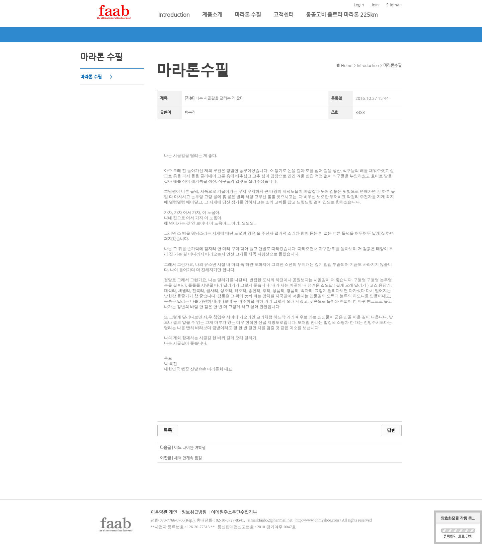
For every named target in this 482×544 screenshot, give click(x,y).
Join (375, 4)
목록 (167, 430)
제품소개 (213, 14)
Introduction (174, 14)
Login (359, 4)
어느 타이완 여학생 (190, 447)
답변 (391, 430)
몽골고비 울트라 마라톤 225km (342, 14)
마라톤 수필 (248, 14)
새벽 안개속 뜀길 (188, 458)
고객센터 (284, 14)
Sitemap (394, 4)
